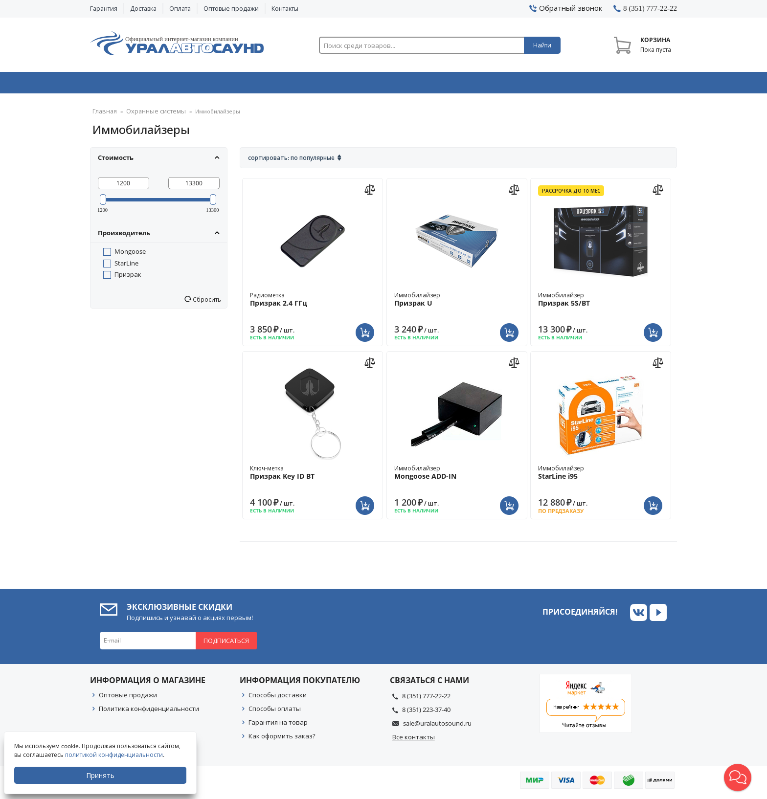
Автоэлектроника (386, 84)
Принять (101, 775)
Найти (542, 45)
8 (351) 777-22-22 (426, 698)
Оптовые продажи (231, 8)
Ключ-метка (312, 475)
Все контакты (413, 739)
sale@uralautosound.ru (437, 726)
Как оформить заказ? (282, 738)
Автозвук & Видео (147, 84)
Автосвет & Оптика (505, 84)
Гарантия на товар (278, 725)
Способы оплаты (274, 711)
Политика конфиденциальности (149, 711)
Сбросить (206, 302)
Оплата (180, 8)
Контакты (284, 8)
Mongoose (130, 254)
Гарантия (103, 8)
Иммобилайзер (456, 302)
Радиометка (312, 302)
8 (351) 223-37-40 (426, 712)
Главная (102, 114)
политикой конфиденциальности (115, 755)
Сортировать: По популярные (291, 160)
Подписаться (226, 643)
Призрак (127, 277)
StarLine (126, 266)
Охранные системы (267, 84)
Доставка (143, 8)
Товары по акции (622, 84)
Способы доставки (277, 697)
